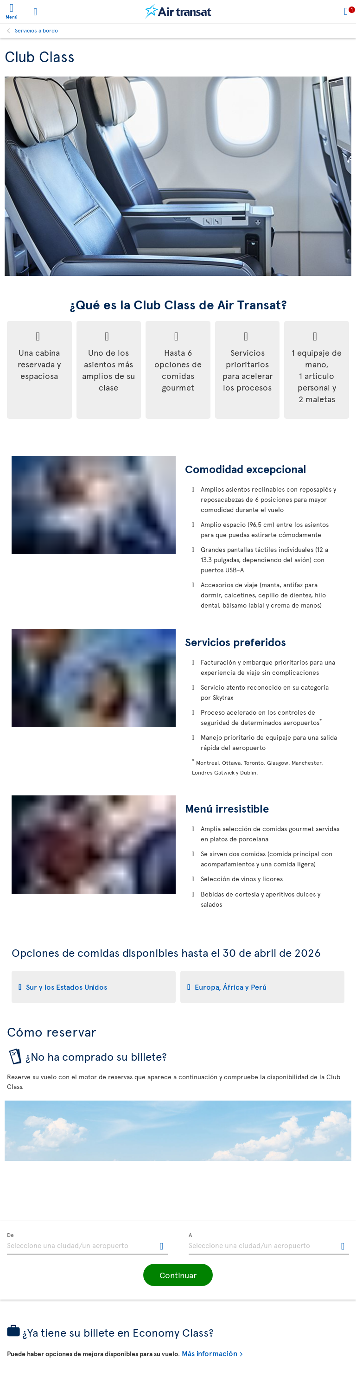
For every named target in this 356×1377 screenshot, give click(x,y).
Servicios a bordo (36, 30)
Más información (209, 1353)
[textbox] (87, 1244)
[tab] (94, 987)
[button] (178, 1275)
